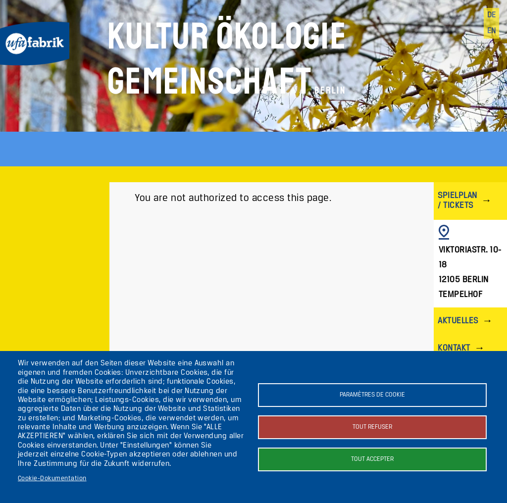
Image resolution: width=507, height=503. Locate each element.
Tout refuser (372, 427)
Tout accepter (372, 459)
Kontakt (454, 348)
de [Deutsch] (491, 15)
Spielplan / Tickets (457, 201)
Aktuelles (458, 321)
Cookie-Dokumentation (52, 478)
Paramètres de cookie (372, 395)
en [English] (491, 31)
